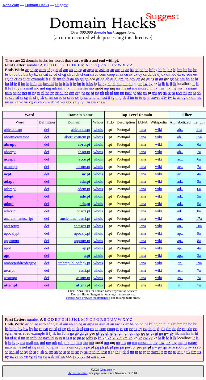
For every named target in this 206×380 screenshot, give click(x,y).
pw (154, 93)
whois (98, 129)
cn (92, 74)
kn (130, 83)
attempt (10, 285)
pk (107, 93)
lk (174, 83)
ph (102, 93)
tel (98, 97)
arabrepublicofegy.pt (74, 263)
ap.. (180, 233)
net (24, 93)
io (56, 83)
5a (199, 181)
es (20, 79)
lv (13, 88)
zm (93, 102)
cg (64, 74)
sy (81, 97)
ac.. (180, 159)
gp (138, 79)
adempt (10, 189)
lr (193, 83)
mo (91, 88)
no (47, 93)
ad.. (180, 181)
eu (28, 79)
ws (63, 102)
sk (42, 97)
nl (42, 93)
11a (199, 129)
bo (190, 70)
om (71, 93)
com (102, 74)
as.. (180, 270)
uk (189, 97)
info (33, 83)
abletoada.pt (80, 129)
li (171, 83)
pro (139, 93)
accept (9, 159)
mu (134, 88)
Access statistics (78, 373)
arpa (90, 70)
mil (60, 88)
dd (150, 74)
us (199, 97)
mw (162, 88)
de (154, 74)
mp (106, 88)
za (88, 102)
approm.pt (82, 241)
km (125, 83)
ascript (9, 270)
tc (90, 97)
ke (100, 83)
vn (40, 102)
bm (179, 70)
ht (196, 79)
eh (11, 79)
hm (182, 79)
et (24, 79)
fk (54, 79)
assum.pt (83, 278)
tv (165, 97)
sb (198, 93)
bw (25, 74)
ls (197, 83)
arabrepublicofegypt (20, 263)
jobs (89, 83)
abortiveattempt (16, 137)
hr (192, 79)
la (159, 83)
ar (84, 70)
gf (97, 79)
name (192, 88)
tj (121, 97)
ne (19, 93)
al (60, 70)
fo (63, 79)
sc (6, 97)
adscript (10, 211)
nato (8, 93)
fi (47, 79)
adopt (9, 204)
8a (199, 211)
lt (6, 88)
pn (122, 93)
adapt (9, 181)
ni (38, 93)
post (128, 93)
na (185, 88)
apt (7, 255)
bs (6, 74)
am (65, 70)
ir (64, 83)
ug (184, 97)
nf (30, 93)
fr (67, 79)
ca (40, 74)
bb (137, 70)
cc (51, 74)
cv (131, 74)
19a (199, 263)
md (42, 88)
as (97, 70)
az (127, 70)
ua (178, 97)
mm (79, 88)
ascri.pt (84, 270)
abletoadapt (13, 129)
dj (158, 74)
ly (17, 88)
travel (155, 97)
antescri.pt (82, 226)
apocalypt (11, 233)
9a (199, 233)
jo (83, 83)
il (19, 83)
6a (199, 144)
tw (170, 97)
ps (145, 93)
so (60, 97)
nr (57, 93)
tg (112, 97)
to (140, 97)
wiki (158, 129)
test (104, 97)
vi (35, 102)
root (179, 93)
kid (118, 83)
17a (199, 218)
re (169, 93)
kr (140, 83)
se (21, 97)
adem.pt (84, 189)
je (74, 83)
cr (117, 74)
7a (199, 152)
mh (54, 88)
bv (21, 74)
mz (180, 88)
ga (72, 79)
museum (144, 88)
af (48, 70)
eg (7, 79)
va (16, 102)
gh (107, 79)
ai (57, 70)
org (78, 93)
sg (26, 97)
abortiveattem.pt (77, 137)
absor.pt (84, 152)
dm (168, 74)
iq (60, 83)
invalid (48, 83)
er (16, 79)
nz (66, 93)
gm (120, 79)
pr (134, 93)
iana (142, 129)
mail (29, 88)
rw (190, 93)
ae (36, 70)
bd (142, 70)
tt (162, 97)
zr (98, 102)
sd (17, 97)
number (33, 65)
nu (62, 93)
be (146, 70)
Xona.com (10, 4)
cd (55, 74)
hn (188, 79)
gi (111, 79)
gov (132, 79)
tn (136, 97)
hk (177, 79)
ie (15, 83)
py (160, 93)
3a (199, 255)
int (40, 83)
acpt (7, 174)
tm (132, 97)
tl (128, 97)
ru (185, 93)
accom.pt (83, 167)
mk (66, 88)
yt (79, 102)
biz (169, 70)
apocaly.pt (82, 233)
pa (83, 93)
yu (84, 102)
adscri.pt (83, 211)
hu (7, 83)
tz (174, 97)
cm (86, 74)
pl (111, 93)
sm (51, 97)
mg (48, 88)
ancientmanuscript (18, 218)
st (68, 97)
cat (45, 74)
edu (189, 74)
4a (199, 174)
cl (81, 74)
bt (11, 74)
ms (123, 88)
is (67, 83)
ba (132, 70)
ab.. (180, 129)
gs (152, 79)
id (11, 83)
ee (195, 74)
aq (80, 70)
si (34, 97)
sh (30, 97)
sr (64, 97)
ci (73, 74)
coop (111, 74)
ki (114, 83)
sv (77, 97)
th (117, 97)
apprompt (11, 241)
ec (183, 74)
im (23, 83)
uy (7, 102)
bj (174, 70)
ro (173, 93)
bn (185, 70)
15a (199, 137)
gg (102, 79)
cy (140, 74)
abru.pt (84, 144)
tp (144, 97)
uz (12, 102)
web (51, 102)
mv (155, 88)
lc (167, 83)
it (71, 83)
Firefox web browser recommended (88, 297)
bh (160, 70)
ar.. (180, 263)
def (46, 129)
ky (151, 83)
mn (85, 88)
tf (109, 97)
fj (50, 79)
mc (36, 88)
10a (199, 226)
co (97, 74)
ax (122, 70)
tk (124, 97)
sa (194, 93)
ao (76, 70)
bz (36, 74)
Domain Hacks (37, 4)
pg (97, 93)
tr (148, 97)
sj (38, 97)
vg (31, 102)
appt (7, 248)
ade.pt (85, 196)
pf (92, 93)
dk (163, 74)
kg (105, 83)
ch (69, 74)
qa (165, 93)
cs (121, 74)
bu (16, 74)
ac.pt (86, 174)
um (193, 97)
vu (45, 102)
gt (156, 79)
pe (88, 93)
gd (82, 79)
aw (117, 70)
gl (115, 79)
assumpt (10, 278)
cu (126, 74)
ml (72, 88)
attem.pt (83, 285)
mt (129, 88)
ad (31, 70)
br (195, 70)
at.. (180, 285)
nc (14, 93)
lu (9, 88)
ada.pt (85, 181)
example (37, 79)
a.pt (87, 255)
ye (74, 102)
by (31, 74)
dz (179, 74)
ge (86, 79)
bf (151, 70)
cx (135, 74)
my (174, 88)
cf (59, 74)
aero (42, 70)
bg (155, 70)
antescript (11, 226)
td (93, 97)
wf (57, 102)
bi (164, 70)
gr (147, 79)
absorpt (10, 152)
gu (161, 79)
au (112, 70)
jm (79, 83)
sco (12, 97)
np (52, 93)
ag (53, 70)
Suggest (61, 4)
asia (102, 70)
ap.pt (86, 248)
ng (34, 93)
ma (22, 88)
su (72, 97)
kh (109, 83)
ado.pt (85, 204)
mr (118, 88)
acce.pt (84, 159)
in (27, 83)
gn (126, 79)
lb (163, 83)
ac (27, 70)
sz (86, 97)
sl (46, 97)
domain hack (104, 32)
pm (116, 93)
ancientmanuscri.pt (75, 218)
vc (21, 102)
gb (77, 79)
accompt (10, 167)
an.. (180, 218)
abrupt (10, 144)
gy (172, 79)
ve (26, 102)
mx (168, 88)
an (71, 70)
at (108, 70)
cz (144, 74)
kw (145, 83)
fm (59, 79)
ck (77, 74)
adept (9, 196)
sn (56, 97)
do (174, 74)
